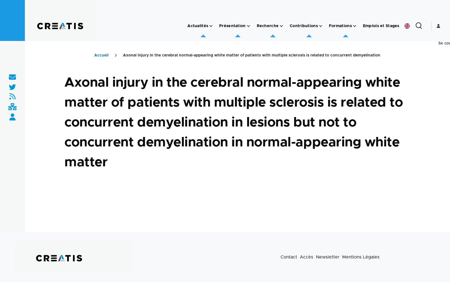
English (407, 26)
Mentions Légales (361, 257)
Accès (306, 257)
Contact (289, 257)
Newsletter (327, 257)
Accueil (101, 55)
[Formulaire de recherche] (418, 26)
